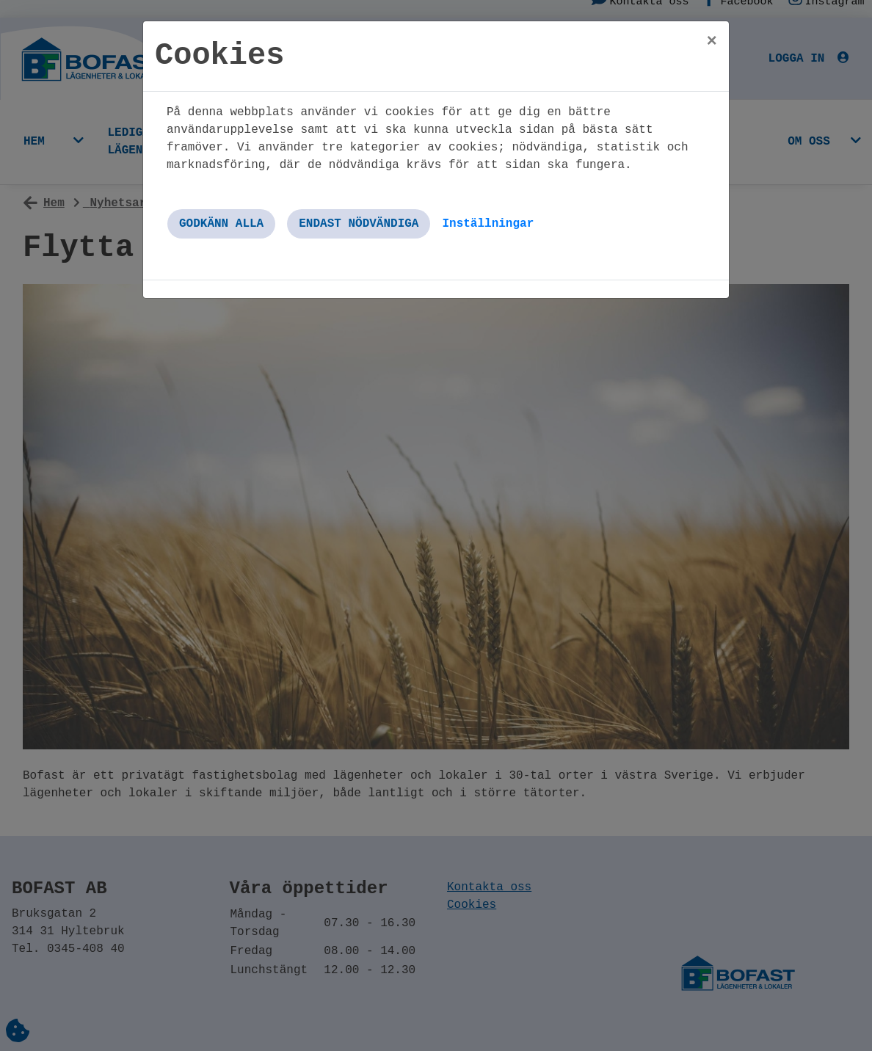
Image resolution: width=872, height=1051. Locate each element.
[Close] (712, 41)
